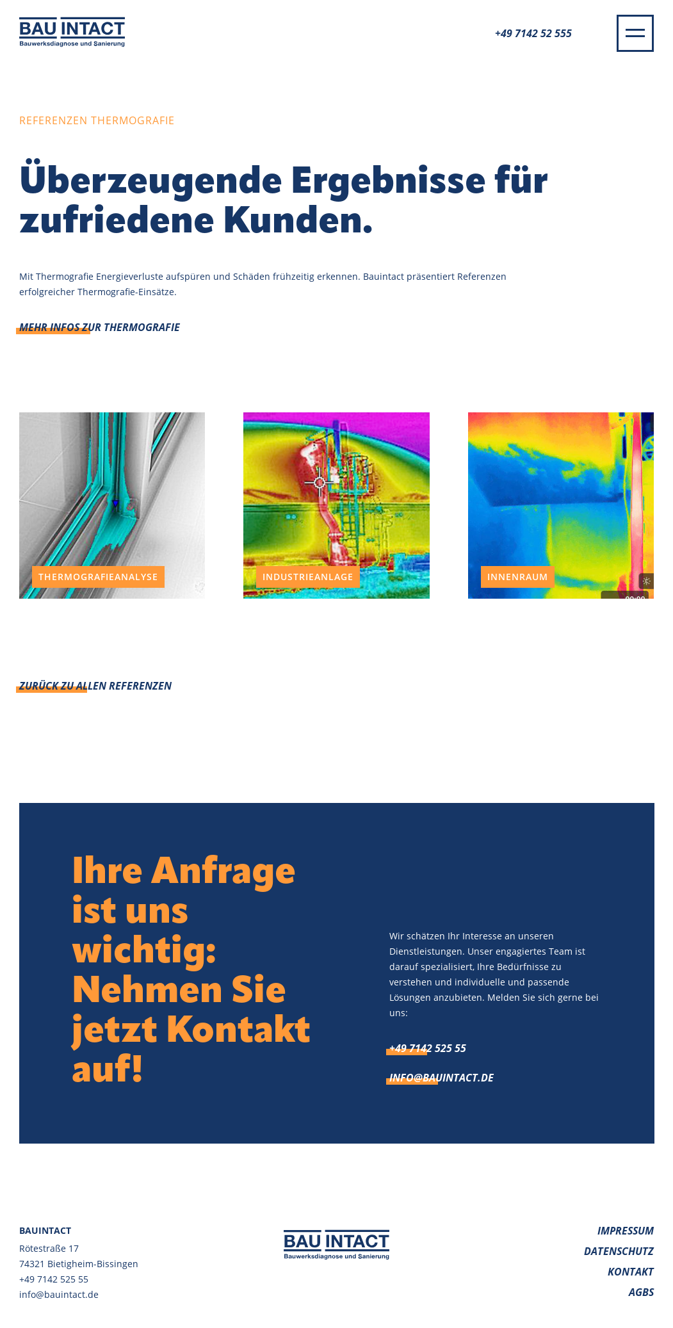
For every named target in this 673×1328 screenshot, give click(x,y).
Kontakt (631, 1272)
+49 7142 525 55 (427, 1048)
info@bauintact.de (441, 1078)
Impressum (625, 1231)
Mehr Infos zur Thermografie (99, 327)
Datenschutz (619, 1251)
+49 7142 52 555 (533, 33)
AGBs (641, 1292)
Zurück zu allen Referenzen (95, 686)
